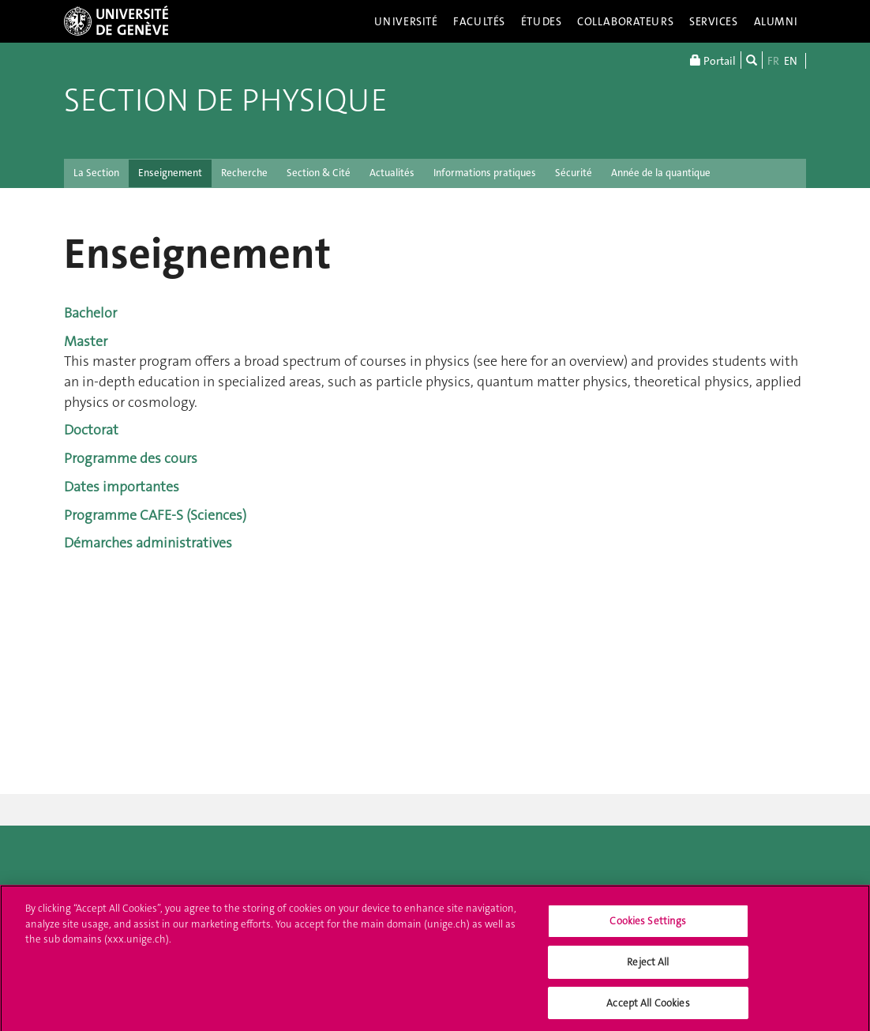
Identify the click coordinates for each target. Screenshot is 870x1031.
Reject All (648, 966)
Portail (713, 60)
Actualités (391, 172)
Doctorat (91, 429)
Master (85, 341)
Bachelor (90, 312)
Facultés (479, 21)
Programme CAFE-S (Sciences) (155, 515)
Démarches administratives (148, 542)
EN (790, 61)
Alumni (776, 21)
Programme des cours (130, 458)
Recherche (244, 172)
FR (773, 61)
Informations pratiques (484, 172)
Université (406, 21)
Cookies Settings (647, 926)
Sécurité (573, 172)
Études (541, 21)
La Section (96, 172)
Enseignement (170, 172)
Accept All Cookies (647, 1007)
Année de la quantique (661, 172)
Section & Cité (319, 172)
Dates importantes (121, 486)
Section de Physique (226, 100)
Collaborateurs (625, 21)
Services (713, 21)
